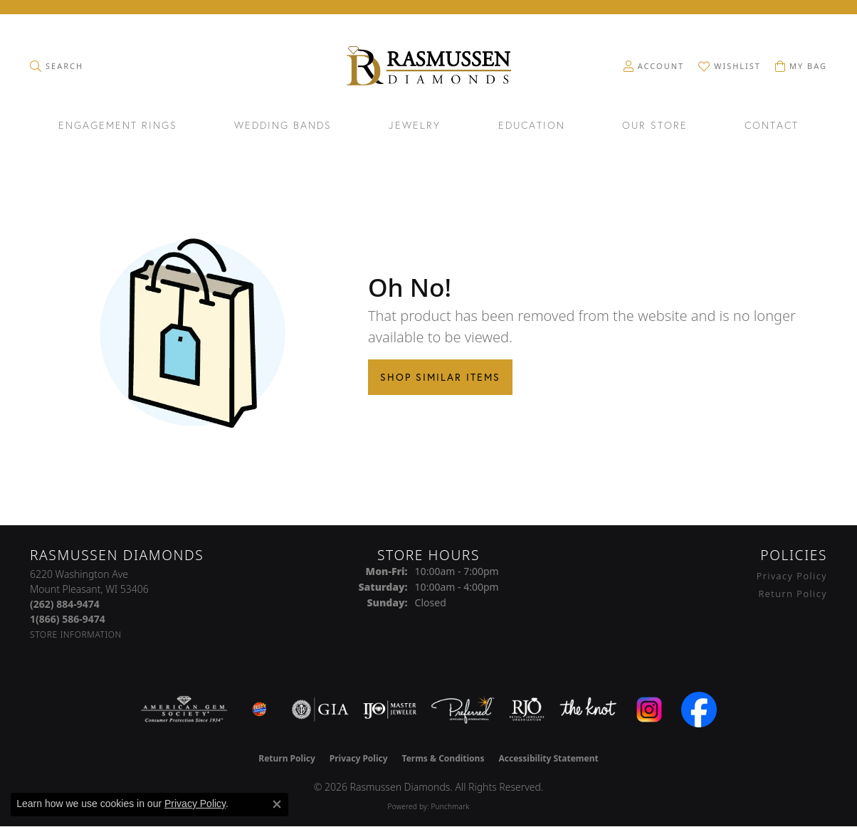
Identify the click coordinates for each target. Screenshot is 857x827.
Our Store (655, 126)
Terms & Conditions (443, 758)
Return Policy (792, 593)
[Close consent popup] (277, 804)
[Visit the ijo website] (389, 709)
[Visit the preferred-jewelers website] (463, 709)
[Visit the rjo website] (527, 709)
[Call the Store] (65, 604)
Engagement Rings (117, 126)
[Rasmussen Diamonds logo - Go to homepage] (429, 67)
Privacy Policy (792, 575)
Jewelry (415, 126)
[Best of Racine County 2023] (260, 709)
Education (531, 126)
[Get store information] (76, 634)
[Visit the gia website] (320, 709)
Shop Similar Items (440, 377)
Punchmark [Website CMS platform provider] (450, 806)
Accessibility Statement (548, 758)
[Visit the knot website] (588, 709)
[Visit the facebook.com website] (699, 709)
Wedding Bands (283, 126)
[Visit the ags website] (184, 709)
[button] (56, 66)
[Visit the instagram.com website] (649, 709)
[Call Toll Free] (67, 619)
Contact (772, 126)
